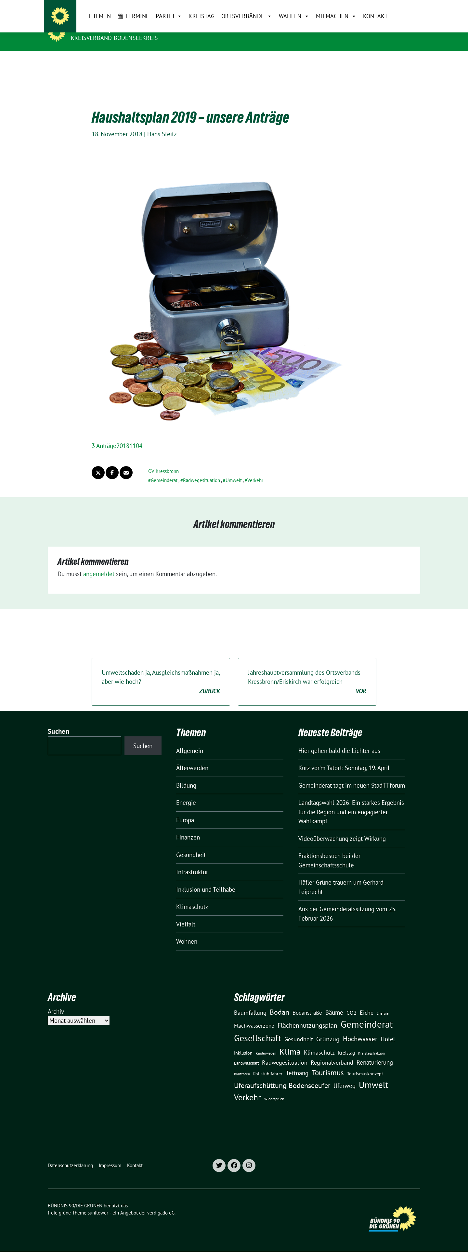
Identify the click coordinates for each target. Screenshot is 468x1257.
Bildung (186, 775)
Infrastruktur (192, 862)
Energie (186, 792)
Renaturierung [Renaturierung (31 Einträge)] (375, 1052)
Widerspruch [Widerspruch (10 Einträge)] (274, 1088)
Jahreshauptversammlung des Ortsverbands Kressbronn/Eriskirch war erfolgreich (307, 672)
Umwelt (234, 470)
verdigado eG (161, 1203)
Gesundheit (191, 845)
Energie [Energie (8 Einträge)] (383, 1003)
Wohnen (186, 931)
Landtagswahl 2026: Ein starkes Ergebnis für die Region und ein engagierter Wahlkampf (351, 802)
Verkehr (255, 470)
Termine (124, 61)
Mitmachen (323, 61)
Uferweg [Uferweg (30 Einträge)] (344, 1076)
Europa (185, 810)
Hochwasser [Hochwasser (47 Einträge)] (360, 1028)
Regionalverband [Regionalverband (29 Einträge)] (332, 1052)
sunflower (98, 1203)
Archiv (56, 1001)
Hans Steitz (162, 124)
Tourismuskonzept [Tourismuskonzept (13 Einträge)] (365, 1064)
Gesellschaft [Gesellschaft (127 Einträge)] (257, 1028)
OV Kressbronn (163, 461)
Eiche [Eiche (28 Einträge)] (366, 1002)
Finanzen (188, 827)
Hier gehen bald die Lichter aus (339, 740)
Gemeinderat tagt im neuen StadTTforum (351, 775)
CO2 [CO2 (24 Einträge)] (351, 1002)
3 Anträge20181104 (117, 436)
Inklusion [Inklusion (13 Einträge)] (243, 1043)
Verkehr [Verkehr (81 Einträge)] (247, 1087)
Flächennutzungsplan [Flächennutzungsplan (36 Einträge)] (307, 1015)
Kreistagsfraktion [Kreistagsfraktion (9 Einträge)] (371, 1043)
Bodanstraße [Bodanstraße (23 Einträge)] (307, 1002)
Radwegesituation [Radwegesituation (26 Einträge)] (284, 1052)
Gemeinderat (164, 470)
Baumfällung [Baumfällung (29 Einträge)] (250, 1002)
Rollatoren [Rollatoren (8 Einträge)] (242, 1064)
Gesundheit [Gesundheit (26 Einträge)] (298, 1029)
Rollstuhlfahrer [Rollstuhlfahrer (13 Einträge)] (267, 1064)
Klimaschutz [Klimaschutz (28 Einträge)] (319, 1042)
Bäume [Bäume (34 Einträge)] (334, 1002)
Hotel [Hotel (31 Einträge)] (388, 1029)
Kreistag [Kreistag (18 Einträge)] (346, 1042)
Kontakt (362, 61)
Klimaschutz (192, 896)
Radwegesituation (201, 470)
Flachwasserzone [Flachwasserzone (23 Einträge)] (254, 1015)
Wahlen (281, 61)
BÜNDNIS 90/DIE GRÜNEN (111, 28)
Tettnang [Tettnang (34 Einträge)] (297, 1063)
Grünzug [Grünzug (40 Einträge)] (328, 1028)
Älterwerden (192, 758)
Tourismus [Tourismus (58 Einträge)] (328, 1062)
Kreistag (189, 61)
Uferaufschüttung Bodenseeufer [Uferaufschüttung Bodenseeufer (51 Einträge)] (282, 1075)
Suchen (58, 721)
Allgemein (189, 740)
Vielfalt (185, 914)
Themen (86, 61)
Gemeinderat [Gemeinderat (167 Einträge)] (367, 1014)
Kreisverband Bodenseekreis (114, 38)
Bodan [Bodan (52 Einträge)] (279, 1002)
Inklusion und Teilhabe (205, 879)
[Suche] (399, 7)
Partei (156, 61)
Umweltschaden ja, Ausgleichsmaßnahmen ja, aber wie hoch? (161, 672)
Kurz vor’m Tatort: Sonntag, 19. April (344, 758)
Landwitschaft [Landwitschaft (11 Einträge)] (246, 1053)
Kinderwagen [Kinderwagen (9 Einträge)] (266, 1043)
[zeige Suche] (408, 7)
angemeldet (98, 564)
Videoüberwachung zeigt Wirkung (342, 828)
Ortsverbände (233, 61)
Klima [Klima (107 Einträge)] (290, 1041)
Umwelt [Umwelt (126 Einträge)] (373, 1075)
